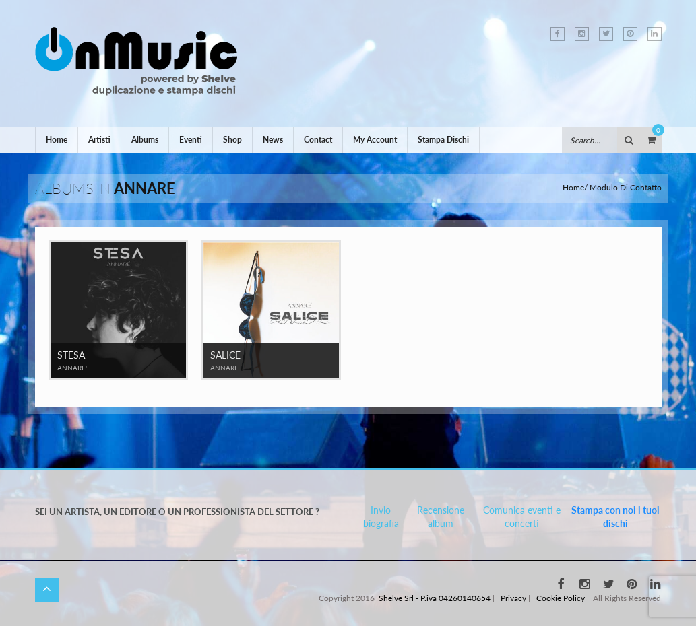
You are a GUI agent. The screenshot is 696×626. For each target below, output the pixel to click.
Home (56, 140)
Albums (144, 140)
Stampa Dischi (443, 140)
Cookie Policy (560, 598)
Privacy (513, 598)
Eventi (190, 140)
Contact (318, 140)
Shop (232, 140)
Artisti (99, 140)
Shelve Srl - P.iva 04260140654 (435, 598)
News (273, 140)
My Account (375, 140)
